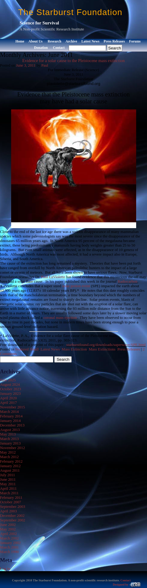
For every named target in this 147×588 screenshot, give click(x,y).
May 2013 (8, 434)
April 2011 (8, 488)
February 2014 (11, 416)
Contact (59, 47)
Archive (71, 41)
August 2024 (10, 384)
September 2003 (12, 507)
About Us (35, 41)
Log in (5, 569)
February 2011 (11, 497)
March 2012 (9, 457)
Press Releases (114, 41)
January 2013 (10, 443)
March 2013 (9, 439)
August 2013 (10, 430)
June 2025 (8, 380)
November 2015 (12, 407)
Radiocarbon (127, 281)
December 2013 (12, 425)
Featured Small (27, 349)
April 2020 (8, 398)
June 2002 (8, 525)
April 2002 (8, 534)
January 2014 (10, 421)
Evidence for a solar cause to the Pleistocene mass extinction (73, 60)
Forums (134, 41)
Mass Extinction (74, 349)
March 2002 (9, 538)
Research (54, 41)
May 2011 (8, 484)
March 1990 (9, 552)
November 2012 (12, 448)
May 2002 (8, 529)
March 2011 (9, 493)
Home (19, 41)
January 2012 (10, 466)
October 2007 (10, 502)
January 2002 (10, 543)
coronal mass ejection (60, 318)
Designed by (127, 584)
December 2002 (12, 516)
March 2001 (9, 547)
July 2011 (7, 475)
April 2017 (8, 403)
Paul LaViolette (53, 277)
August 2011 (10, 470)
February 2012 (11, 461)
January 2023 (10, 393)
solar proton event (76, 286)
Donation (41, 47)
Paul (44, 65)
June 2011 (8, 479)
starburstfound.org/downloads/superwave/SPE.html (106, 345)
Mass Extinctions (102, 349)
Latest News (90, 41)
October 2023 (10, 389)
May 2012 (8, 452)
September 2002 (12, 520)
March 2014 (9, 412)
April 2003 (8, 511)
